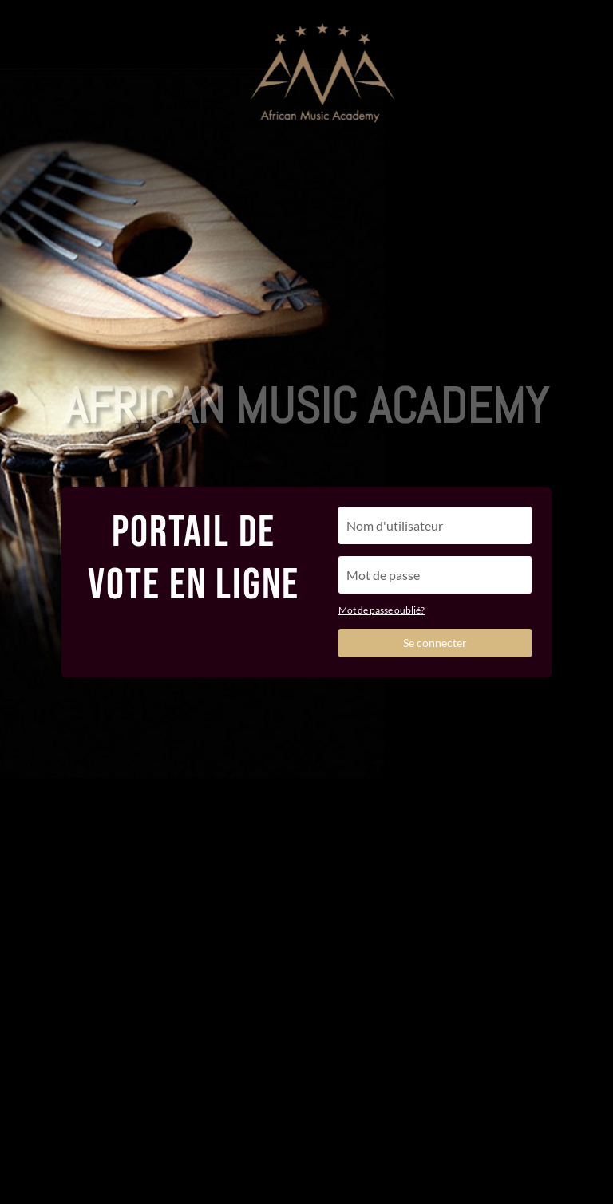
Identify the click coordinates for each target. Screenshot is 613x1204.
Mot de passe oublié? (381, 610)
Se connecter (435, 642)
